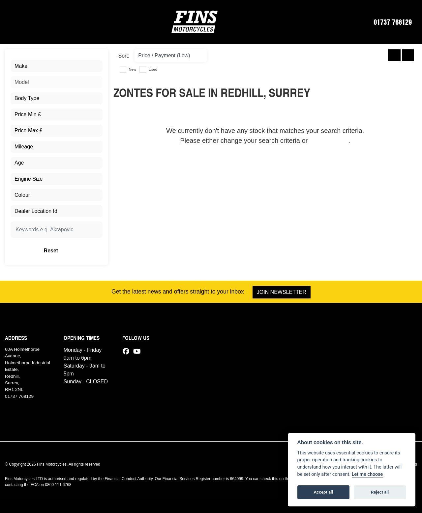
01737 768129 (393, 21)
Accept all (323, 492)
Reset (71, 250)
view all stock (329, 140)
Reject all (380, 492)
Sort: (124, 56)
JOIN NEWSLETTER (282, 292)
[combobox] (57, 66)
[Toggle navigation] (13, 21)
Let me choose (367, 474)
